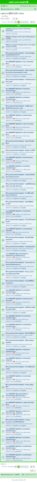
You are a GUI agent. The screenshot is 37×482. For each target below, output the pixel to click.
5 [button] (27, 22)
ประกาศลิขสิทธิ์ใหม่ (16, 67)
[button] (15, 22)
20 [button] (31, 22)
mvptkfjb (15, 31)
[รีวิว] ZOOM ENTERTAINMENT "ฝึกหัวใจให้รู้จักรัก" (21, 333)
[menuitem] (5, 6)
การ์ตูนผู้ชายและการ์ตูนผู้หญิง (19, 58)
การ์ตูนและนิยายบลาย (17, 102)
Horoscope (14, 33)
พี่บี (14, 65)
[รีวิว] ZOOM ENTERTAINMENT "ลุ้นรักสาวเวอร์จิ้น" (21, 150)
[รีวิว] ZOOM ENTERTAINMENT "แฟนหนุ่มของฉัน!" (21, 246)
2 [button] (20, 22)
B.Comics (15, 56)
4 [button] (25, 22)
